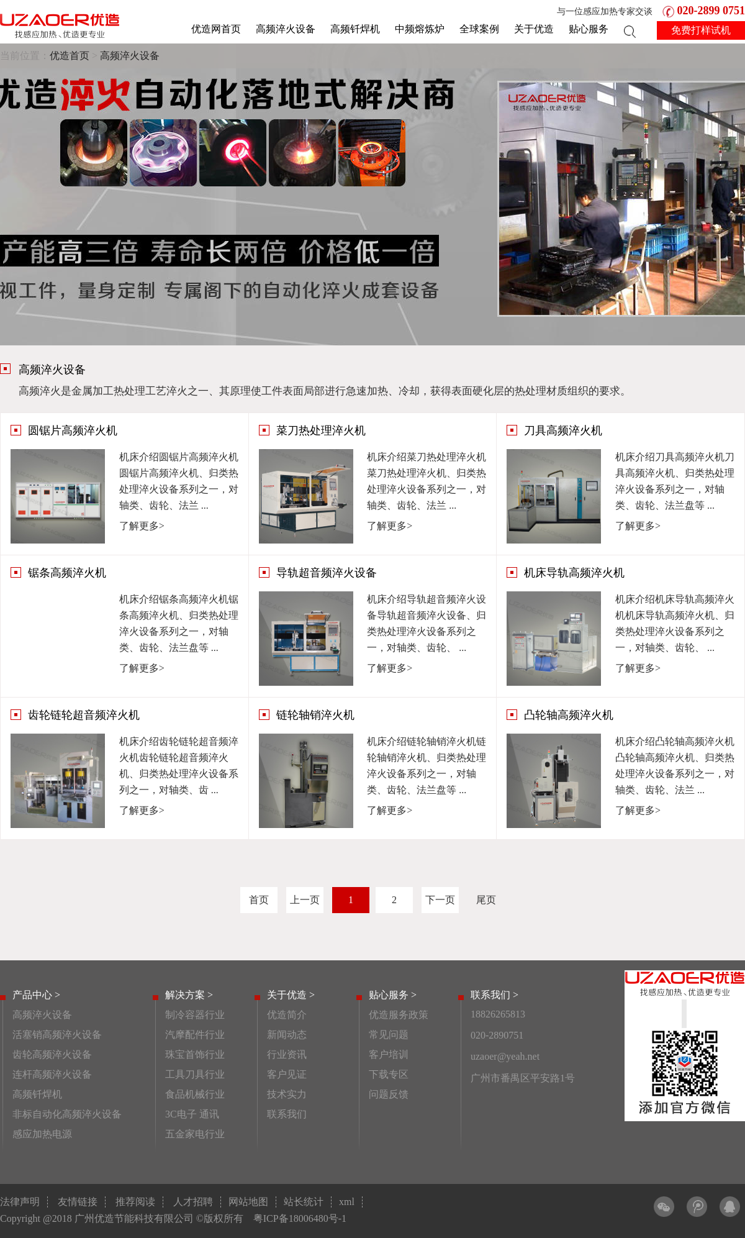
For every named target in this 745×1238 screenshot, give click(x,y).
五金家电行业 (195, 1134)
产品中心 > (36, 995)
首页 (259, 899)
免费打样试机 (701, 30)
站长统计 (303, 1201)
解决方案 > (189, 995)
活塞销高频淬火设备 (57, 1034)
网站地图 (248, 1201)
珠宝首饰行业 (195, 1054)
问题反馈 (389, 1094)
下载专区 (389, 1074)
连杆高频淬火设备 (52, 1074)
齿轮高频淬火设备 (52, 1054)
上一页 (305, 899)
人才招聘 (193, 1201)
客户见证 (287, 1074)
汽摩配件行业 (195, 1034)
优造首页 (69, 55)
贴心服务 (588, 29)
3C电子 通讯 (192, 1114)
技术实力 (287, 1094)
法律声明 (20, 1201)
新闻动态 (287, 1034)
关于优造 (534, 29)
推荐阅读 (135, 1201)
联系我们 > (494, 995)
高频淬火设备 (285, 29)
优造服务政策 (398, 1014)
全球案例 (479, 29)
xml (346, 1201)
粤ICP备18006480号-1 (299, 1218)
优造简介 (287, 1014)
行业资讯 (287, 1054)
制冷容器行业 (195, 1014)
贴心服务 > (393, 995)
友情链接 (77, 1201)
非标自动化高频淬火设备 (67, 1114)
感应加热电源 (42, 1134)
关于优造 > (291, 995)
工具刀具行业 (195, 1074)
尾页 (486, 899)
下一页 (440, 899)
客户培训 (389, 1054)
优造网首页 (216, 29)
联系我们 (287, 1114)
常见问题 (389, 1034)
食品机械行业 (195, 1094)
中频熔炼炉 (420, 29)
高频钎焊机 (355, 29)
